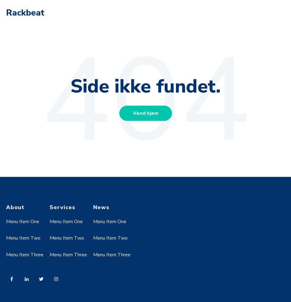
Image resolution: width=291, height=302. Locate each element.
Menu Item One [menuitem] (22, 221)
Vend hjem (145, 113)
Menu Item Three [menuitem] (25, 254)
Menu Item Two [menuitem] (23, 238)
